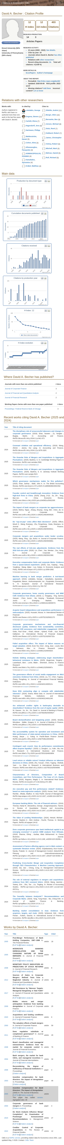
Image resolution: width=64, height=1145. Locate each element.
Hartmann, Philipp (33, 130)
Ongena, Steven (32, 116)
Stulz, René (50, 128)
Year (7, 427)
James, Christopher (54, 138)
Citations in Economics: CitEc (16, 3)
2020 (6, 1017)
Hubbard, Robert (52, 133)
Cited (54, 934)
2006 (6, 1070)
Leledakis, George (33, 110)
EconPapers (31, 73)
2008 (6, 968)
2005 (6, 941)
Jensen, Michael (52, 124)
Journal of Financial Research (16, 398)
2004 (6, 1059)
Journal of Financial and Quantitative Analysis (22, 393)
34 (50, 62)
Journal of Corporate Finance (15, 389)
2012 (6, 980)
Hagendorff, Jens (32, 126)
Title (15, 934)
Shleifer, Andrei (52, 110)
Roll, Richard (51, 158)
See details (50, 50)
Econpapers (25, 441)
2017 (6, 993)
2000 (6, 1025)
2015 (6, 1118)
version (40, 1097)
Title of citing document (23, 427)
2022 (6, 1131)
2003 (6, 1081)
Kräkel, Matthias (32, 166)
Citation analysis (26, 945)
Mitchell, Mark (51, 148)
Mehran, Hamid (52, 153)
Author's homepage (45, 73)
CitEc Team (29, 1140)
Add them (47, 88)
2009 (6, 1006)
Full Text (16, 945)
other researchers (47, 60)
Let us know (38, 91)
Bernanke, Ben (52, 119)
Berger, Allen (51, 115)
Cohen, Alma (31, 143)
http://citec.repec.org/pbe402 (48, 81)
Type (47, 934)
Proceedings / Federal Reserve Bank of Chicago (23, 409)
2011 (6, 1035)
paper (37, 441)
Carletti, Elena (31, 121)
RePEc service (14, 1138)
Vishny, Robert (52, 144)
